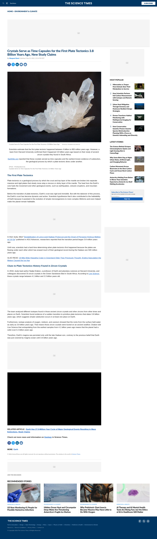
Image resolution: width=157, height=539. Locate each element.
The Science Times (78, 3)
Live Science (94, 274)
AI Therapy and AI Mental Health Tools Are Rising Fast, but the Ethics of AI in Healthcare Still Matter (132, 509)
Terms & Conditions (20, 527)
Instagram (148, 521)
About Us (10, 527)
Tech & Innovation (12, 525)
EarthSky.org (13, 159)
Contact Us (41, 527)
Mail (25, 64)
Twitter (13, 64)
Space (50, 525)
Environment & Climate (91, 525)
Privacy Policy (32, 527)
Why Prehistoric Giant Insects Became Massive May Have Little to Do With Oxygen (95, 509)
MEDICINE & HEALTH (13, 504)
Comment (21, 64)
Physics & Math (58, 525)
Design (22, 525)
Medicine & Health (77, 525)
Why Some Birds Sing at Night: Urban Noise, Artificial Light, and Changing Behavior (121, 160)
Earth (16, 449)
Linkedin (17, 64)
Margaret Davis (14, 58)
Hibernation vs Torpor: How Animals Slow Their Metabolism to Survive (121, 87)
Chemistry (67, 525)
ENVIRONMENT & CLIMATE (26, 11)
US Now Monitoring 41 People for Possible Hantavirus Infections (22, 508)
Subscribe (148, 3)
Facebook (9, 64)
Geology (48, 437)
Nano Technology (30, 525)
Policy (44, 525)
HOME (10, 11)
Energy (39, 525)
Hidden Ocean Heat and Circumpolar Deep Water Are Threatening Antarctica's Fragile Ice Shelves (60, 509)
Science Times (76, 454)
